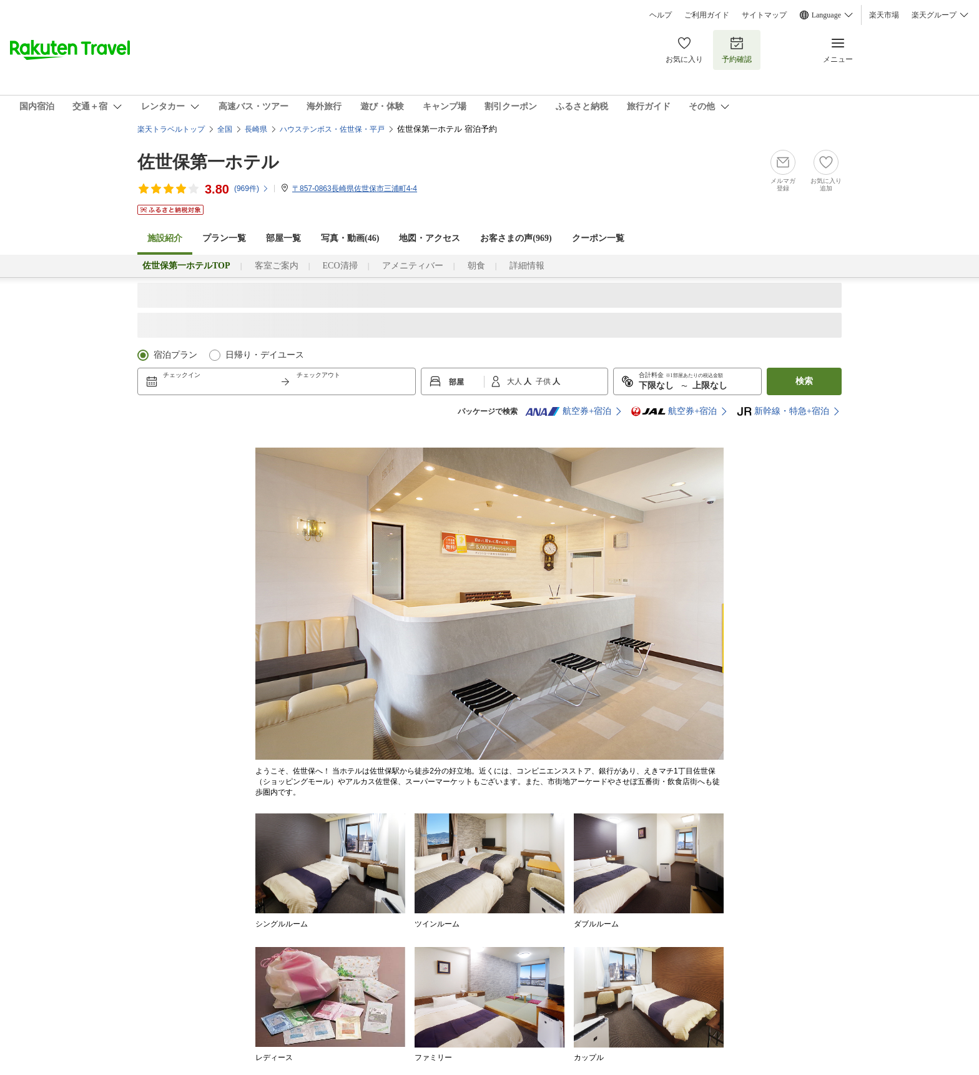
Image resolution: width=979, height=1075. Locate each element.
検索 (804, 381)
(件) (251, 188)
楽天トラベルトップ (171, 129)
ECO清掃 (340, 265)
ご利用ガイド (706, 15)
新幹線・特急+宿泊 (783, 411)
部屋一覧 (283, 238)
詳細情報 (526, 265)
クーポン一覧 (598, 238)
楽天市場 (884, 15)
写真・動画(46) (350, 238)
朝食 (476, 265)
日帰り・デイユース (264, 355)
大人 (515, 381)
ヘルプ (660, 15)
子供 (544, 381)
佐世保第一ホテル (208, 162)
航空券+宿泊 (568, 411)
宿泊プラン (175, 355)
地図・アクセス (429, 238)
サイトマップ (764, 15)
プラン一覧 (224, 238)
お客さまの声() (515, 238)
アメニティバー (412, 265)
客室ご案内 (276, 265)
